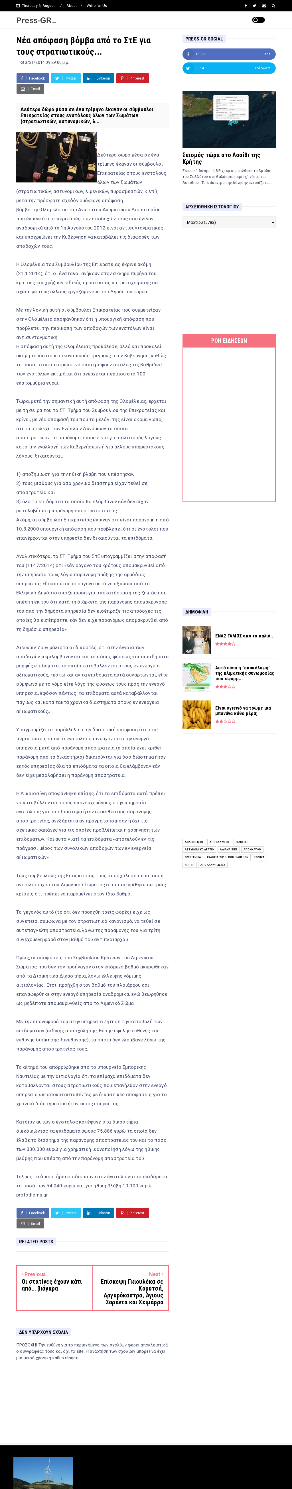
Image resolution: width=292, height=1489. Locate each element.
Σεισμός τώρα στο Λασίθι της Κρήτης (221, 158)
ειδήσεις (242, 842)
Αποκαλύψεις (220, 842)
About (71, 5)
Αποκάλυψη (252, 849)
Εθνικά (259, 857)
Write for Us (97, 5)
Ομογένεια (193, 857)
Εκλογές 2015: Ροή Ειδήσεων (227, 857)
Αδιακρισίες (228, 849)
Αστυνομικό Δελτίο (199, 849)
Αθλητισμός (194, 842)
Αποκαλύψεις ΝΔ (212, 864)
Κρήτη (189, 864)
